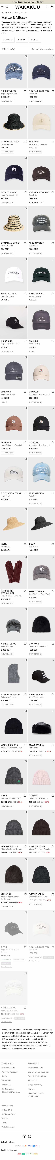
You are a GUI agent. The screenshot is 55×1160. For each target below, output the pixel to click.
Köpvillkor (32, 1089)
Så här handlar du (35, 1068)
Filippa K (5, 1118)
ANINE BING (7, 1110)
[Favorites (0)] (47, 7)
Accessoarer (6, 12)
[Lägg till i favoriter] (25, 56)
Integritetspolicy (35, 1085)
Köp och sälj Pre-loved (11, 1092)
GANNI (4, 1123)
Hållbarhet (6, 1085)
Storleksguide (7, 1089)
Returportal (33, 1080)
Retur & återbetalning (37, 1076)
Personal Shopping (9, 1072)
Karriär (4, 1076)
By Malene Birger (9, 1114)
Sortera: (42, 49)
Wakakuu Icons (8, 1127)
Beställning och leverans (38, 1072)
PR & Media (6, 1080)
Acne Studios (7, 1106)
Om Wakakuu (7, 1063)
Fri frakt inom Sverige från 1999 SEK (27, 2)
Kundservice (33, 1063)
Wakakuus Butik (8, 1068)
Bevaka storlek (6, 967)
